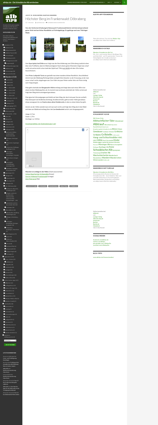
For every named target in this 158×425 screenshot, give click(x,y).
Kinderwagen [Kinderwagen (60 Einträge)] (97, 142)
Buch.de (95, 101)
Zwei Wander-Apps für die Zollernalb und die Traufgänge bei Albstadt (11, 388)
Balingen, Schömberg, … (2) (12, 218)
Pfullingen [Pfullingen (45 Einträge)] (96, 147)
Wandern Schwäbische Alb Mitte (103, 172)
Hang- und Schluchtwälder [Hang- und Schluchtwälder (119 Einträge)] (105, 137)
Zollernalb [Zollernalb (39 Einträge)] (106, 160)
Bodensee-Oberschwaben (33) (11, 240)
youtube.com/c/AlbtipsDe (101, 245)
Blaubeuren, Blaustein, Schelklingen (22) (12, 189)
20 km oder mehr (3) (11, 98)
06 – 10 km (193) (10, 90)
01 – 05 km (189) (10, 87)
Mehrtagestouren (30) (11, 60)
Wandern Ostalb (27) (10, 301)
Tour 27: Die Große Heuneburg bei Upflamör (11, 382)
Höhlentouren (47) (10, 58)
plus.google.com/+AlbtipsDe (102, 243)
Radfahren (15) (9, 68)
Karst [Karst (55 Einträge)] (104, 140)
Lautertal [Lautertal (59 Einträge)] (105, 142)
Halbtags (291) (10, 103)
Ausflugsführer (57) (10, 285)
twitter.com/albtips (99, 241)
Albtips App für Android (97, 2)
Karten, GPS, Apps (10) (11, 288)
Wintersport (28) (9, 111)
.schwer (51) (9, 85)
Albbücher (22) (9, 283)
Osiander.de (96, 104)
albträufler (40, 22)
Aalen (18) (8, 116)
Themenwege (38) (10, 71)
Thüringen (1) (9, 254)
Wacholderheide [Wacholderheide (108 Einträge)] (100, 155)
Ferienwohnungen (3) (11, 314)
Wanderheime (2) (10, 330)
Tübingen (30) (8, 175)
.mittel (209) (9, 82)
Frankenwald (53, 186)
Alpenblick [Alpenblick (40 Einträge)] (114, 124)
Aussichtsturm (32, 186)
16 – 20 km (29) (10, 95)
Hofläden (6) (9, 262)
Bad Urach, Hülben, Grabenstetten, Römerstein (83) (11, 134)
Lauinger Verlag (97, 95)
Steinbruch (73, 186)
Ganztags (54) (10, 101)
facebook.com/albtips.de (100, 240)
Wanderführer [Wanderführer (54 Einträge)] (97, 158)
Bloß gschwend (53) (10, 50)
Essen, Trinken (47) (10, 259)
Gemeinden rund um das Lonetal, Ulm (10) (11, 204)
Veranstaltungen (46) (10, 275)
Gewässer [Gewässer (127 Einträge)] (98, 131)
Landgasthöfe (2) (9, 319)
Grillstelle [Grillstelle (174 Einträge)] (106, 134)
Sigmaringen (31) (9, 173)
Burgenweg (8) (10, 63)
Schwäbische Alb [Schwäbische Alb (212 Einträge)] (102, 149)
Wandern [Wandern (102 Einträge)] (106, 157)
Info (109, 2)
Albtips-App (116, 38)
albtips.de (95, 91)
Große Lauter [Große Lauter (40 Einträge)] (116, 135)
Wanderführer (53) (10, 296)
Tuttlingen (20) (9, 183)
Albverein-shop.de (98, 97)
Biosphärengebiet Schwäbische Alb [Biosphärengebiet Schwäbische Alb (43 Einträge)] (102, 129)
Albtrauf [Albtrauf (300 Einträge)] (98, 124)
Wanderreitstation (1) (11, 332)
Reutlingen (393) (9, 129)
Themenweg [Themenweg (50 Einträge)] (96, 153)
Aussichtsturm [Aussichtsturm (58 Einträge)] (98, 127)
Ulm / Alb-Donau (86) (10, 186)
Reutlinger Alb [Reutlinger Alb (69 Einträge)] (104, 147)
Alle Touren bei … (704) (10, 114)
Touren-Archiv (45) (10, 74)
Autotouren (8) (9, 47)
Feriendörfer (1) (9, 311)
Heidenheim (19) (9, 127)
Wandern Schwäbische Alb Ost (103, 52)
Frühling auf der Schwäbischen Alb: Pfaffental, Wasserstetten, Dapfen (11, 364)
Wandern (53, 15)
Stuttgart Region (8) (11, 251)
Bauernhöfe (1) (9, 306)
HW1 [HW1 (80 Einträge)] (120, 137)
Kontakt (116, 2)
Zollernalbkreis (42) (10, 210)
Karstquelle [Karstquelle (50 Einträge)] (110, 140)
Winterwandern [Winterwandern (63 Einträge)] (98, 160)
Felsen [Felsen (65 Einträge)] (120, 129)
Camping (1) (8, 309)
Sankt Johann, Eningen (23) (12, 158)
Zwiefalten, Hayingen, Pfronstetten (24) (12, 169)
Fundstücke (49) (9, 267)
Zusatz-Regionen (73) (11, 234)
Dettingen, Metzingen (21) (12, 139)
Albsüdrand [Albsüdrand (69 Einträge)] (119, 121)
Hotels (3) (7, 317)
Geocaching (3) (9, 55)
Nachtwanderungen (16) (11, 66)
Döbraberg (42, 186)
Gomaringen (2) (10, 178)
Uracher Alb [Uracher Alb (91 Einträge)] (105, 153)
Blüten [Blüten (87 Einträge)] (114, 129)
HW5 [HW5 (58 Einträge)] (94, 140)
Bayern (39, 15)
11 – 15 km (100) (10, 93)
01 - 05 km (34, 15)
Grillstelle (64, 186)
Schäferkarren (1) (10, 327)
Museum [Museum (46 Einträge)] (95, 144)
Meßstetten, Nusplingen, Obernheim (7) (12, 229)
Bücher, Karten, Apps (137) (11, 280)
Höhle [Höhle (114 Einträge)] (99, 140)
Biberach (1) (8, 119)
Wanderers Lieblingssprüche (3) (9, 336)
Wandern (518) (11, 77)
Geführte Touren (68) (11, 53)
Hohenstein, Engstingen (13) (12, 143)
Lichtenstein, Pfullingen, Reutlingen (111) (12, 148)
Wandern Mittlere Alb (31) (12, 298)
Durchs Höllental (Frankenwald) (36, 176)
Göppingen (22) (9, 124)
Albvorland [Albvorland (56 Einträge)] (107, 124)
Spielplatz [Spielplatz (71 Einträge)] (116, 150)
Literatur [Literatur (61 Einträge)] (117, 142)
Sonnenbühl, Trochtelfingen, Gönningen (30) (10, 164)
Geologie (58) (8, 270)
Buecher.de (96, 102)
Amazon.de (96, 99)
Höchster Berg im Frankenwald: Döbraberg (55, 19)
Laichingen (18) (10, 207)
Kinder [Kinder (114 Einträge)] (116, 140)
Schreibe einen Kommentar (56, 22)
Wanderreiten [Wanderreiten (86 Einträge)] (115, 158)
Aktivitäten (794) (8, 45)
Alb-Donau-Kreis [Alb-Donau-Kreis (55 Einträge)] (98, 118)
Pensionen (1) (9, 322)
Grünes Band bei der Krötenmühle (37, 174)
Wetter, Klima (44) (10, 277)
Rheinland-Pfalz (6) (11, 246)
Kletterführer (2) (9, 290)
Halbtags (46, 15)
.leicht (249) (9, 80)
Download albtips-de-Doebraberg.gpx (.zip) (40, 124)
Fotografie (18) (9, 264)
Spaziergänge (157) (11, 106)
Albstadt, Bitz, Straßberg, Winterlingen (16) (12, 213)
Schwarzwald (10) (11, 249)
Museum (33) (8, 272)
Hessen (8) (9, 243)
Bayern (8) (9, 236)
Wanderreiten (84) (10, 108)
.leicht (27, 15)
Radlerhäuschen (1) (10, 324)
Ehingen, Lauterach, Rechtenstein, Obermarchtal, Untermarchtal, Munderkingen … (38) (12, 196)
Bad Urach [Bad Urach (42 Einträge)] (105, 127)
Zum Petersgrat (30, 179)
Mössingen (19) (10, 181)
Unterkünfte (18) (8, 304)
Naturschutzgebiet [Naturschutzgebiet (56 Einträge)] (116, 144)
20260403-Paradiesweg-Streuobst (77, 2)
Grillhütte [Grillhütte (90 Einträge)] (118, 131)
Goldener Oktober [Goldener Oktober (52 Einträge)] (108, 132)
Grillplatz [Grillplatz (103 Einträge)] (97, 135)
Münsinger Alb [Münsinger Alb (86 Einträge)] (104, 144)
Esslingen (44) (9, 121)
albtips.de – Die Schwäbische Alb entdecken (20, 2)
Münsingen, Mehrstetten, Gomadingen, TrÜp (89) (12, 153)
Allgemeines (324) (9, 256)
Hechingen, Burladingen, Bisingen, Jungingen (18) (12, 223)
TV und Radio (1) (9, 293)
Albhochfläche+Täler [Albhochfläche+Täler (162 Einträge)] (104, 120)
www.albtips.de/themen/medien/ (103, 257)
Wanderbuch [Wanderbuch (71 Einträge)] (113, 155)
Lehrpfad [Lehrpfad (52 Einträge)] (111, 142)
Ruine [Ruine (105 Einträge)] (111, 147)
